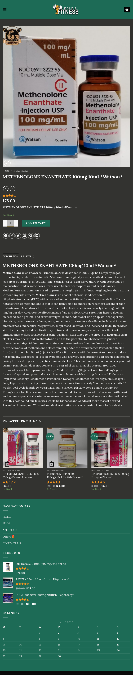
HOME (7, 516)
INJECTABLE (21, 170)
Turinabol (9, 405)
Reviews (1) (27, 256)
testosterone (11, 308)
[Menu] (5, 9)
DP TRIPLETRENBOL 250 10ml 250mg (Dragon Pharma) (21, 475)
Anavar (21, 405)
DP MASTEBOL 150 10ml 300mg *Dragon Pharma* (110, 475)
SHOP (6, 523)
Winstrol (39, 405)
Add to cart (35, 223)
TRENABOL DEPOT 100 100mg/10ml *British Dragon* (65, 475)
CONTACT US (12, 543)
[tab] (11, 256)
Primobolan (104, 361)
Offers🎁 (9, 536)
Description (11, 256)
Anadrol (83, 401)
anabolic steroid (90, 365)
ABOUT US (10, 530)
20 (81, 387)
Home (6, 170)
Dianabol (66, 401)
